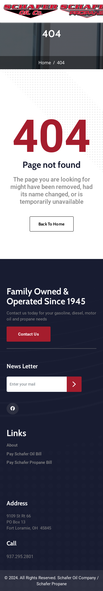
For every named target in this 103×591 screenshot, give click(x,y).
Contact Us (28, 334)
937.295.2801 (20, 556)
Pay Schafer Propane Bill (29, 462)
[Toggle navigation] (97, 11)
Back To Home (51, 224)
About (12, 445)
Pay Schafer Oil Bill (24, 453)
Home (44, 63)
